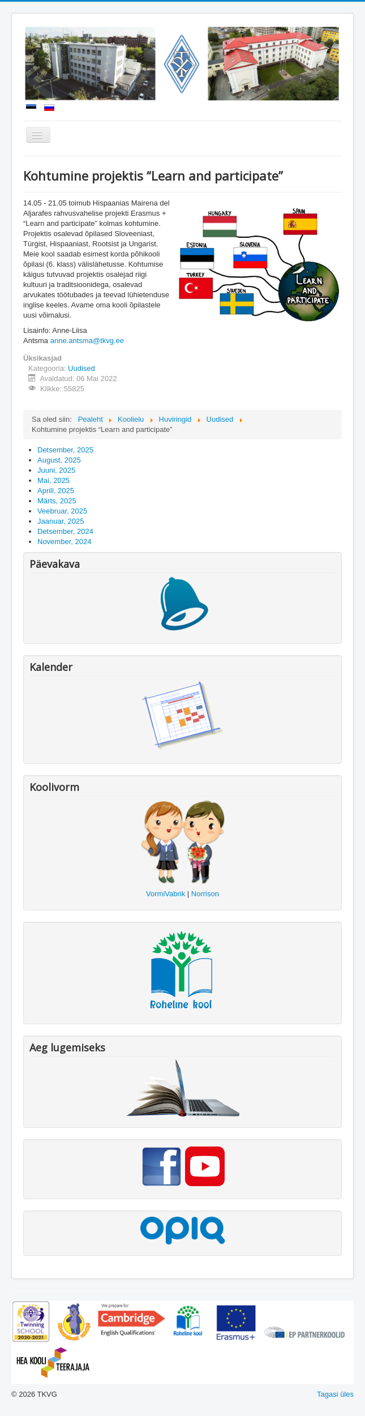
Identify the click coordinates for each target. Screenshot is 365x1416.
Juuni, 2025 (56, 470)
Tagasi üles (335, 1394)
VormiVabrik (165, 893)
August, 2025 (59, 460)
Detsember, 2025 (65, 450)
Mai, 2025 (53, 480)
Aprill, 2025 (55, 490)
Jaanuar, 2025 (60, 521)
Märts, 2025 (56, 501)
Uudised (81, 368)
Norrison (205, 893)
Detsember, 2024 (65, 531)
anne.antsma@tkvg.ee (87, 340)
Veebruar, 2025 (62, 511)
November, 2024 (64, 541)
